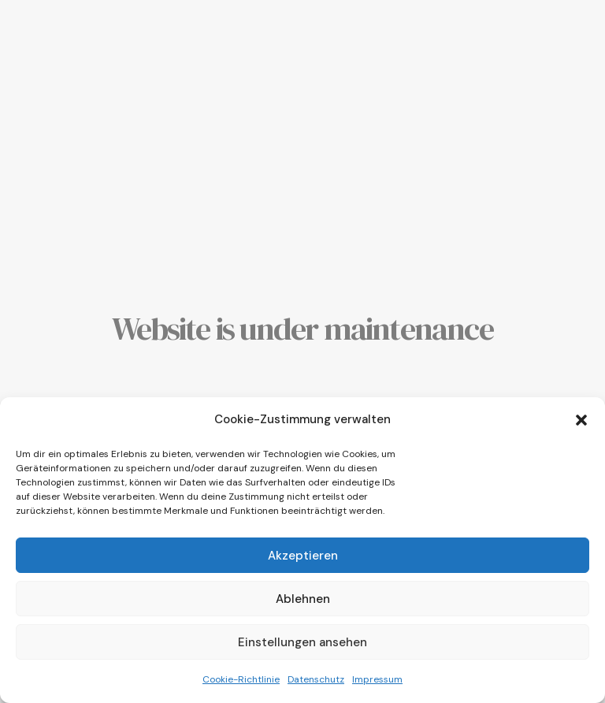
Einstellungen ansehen (302, 642)
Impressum (377, 679)
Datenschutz (316, 679)
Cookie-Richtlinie (241, 679)
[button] (581, 420)
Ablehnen (303, 599)
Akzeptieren (303, 556)
